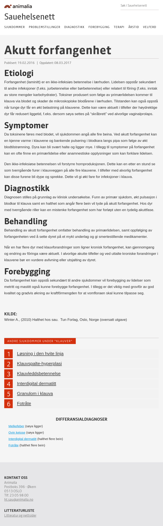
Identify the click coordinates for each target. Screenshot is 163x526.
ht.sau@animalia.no (18, 498)
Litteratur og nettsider (20, 514)
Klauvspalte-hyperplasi (39, 362)
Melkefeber (16, 425)
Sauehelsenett (29, 16)
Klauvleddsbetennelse (39, 372)
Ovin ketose (16, 432)
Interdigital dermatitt (36, 382)
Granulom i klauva (35, 392)
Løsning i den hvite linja (40, 352)
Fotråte (24, 402)
